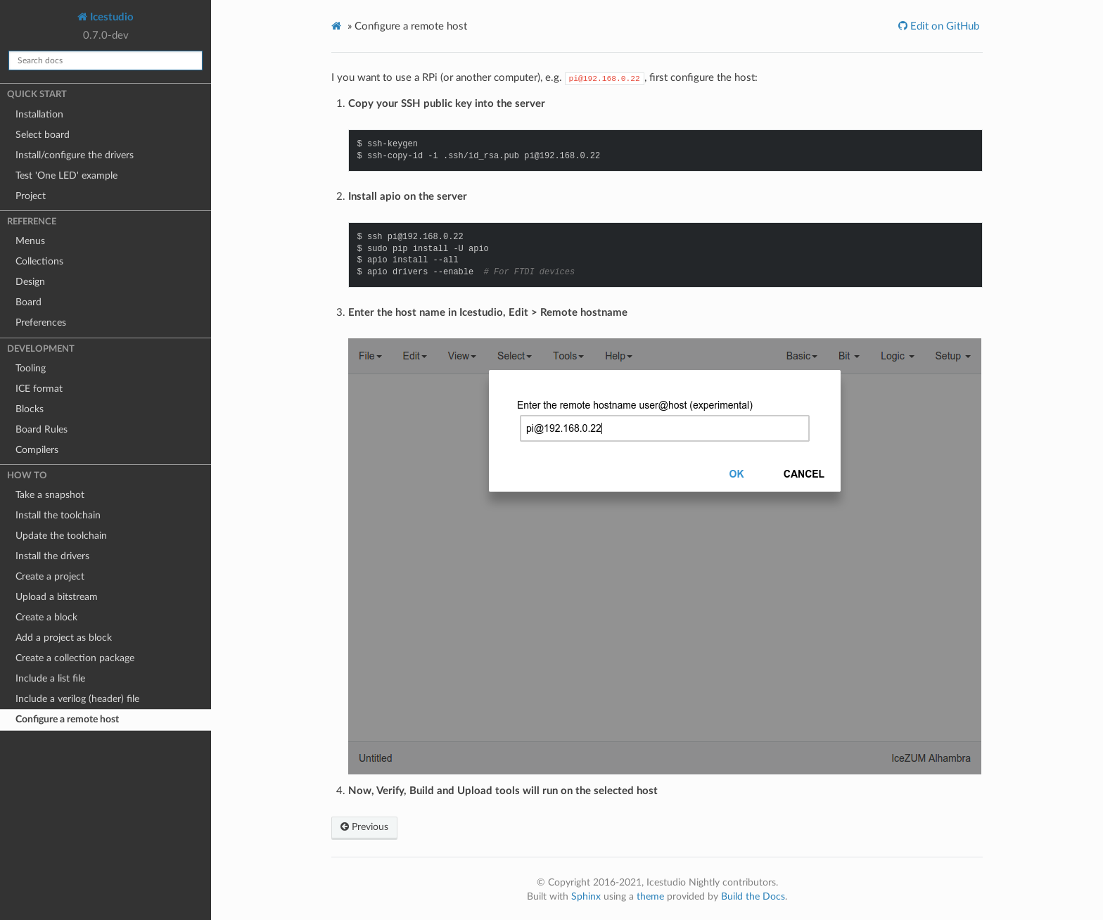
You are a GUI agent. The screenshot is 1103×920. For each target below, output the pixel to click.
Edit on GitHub (943, 26)
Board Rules (41, 430)
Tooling (30, 368)
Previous (364, 827)
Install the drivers (52, 556)
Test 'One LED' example (66, 176)
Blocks (29, 409)
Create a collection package (74, 658)
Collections (39, 262)
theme (650, 897)
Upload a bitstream (56, 597)
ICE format (39, 389)
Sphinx (586, 897)
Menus (30, 241)
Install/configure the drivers (74, 155)
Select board (42, 135)
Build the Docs (753, 897)
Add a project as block (63, 638)
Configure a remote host (67, 719)
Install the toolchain (58, 515)
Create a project (49, 577)
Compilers (36, 450)
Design (30, 282)
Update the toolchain (61, 536)
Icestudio (110, 17)
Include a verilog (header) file (77, 699)
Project (30, 196)
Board (28, 302)
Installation (39, 115)
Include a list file (50, 679)
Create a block (46, 617)
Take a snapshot (49, 495)
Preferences (40, 323)
